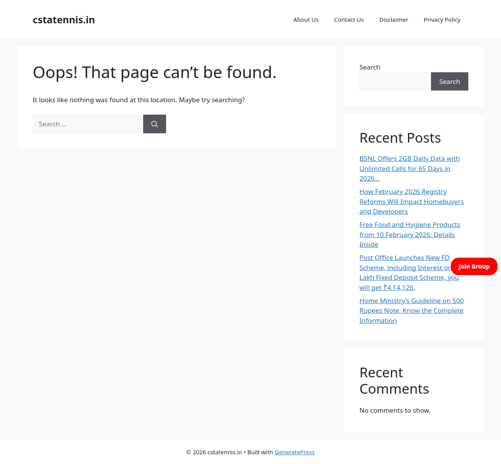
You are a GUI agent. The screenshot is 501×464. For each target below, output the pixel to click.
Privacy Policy (442, 19)
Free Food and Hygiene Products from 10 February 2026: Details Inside (409, 234)
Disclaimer (393, 19)
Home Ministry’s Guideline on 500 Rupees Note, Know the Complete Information (411, 310)
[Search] (154, 124)
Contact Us (349, 19)
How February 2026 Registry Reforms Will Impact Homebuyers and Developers (411, 201)
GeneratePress (295, 452)
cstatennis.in (64, 19)
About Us (306, 19)
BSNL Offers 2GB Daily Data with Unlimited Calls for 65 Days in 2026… (409, 168)
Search (369, 67)
